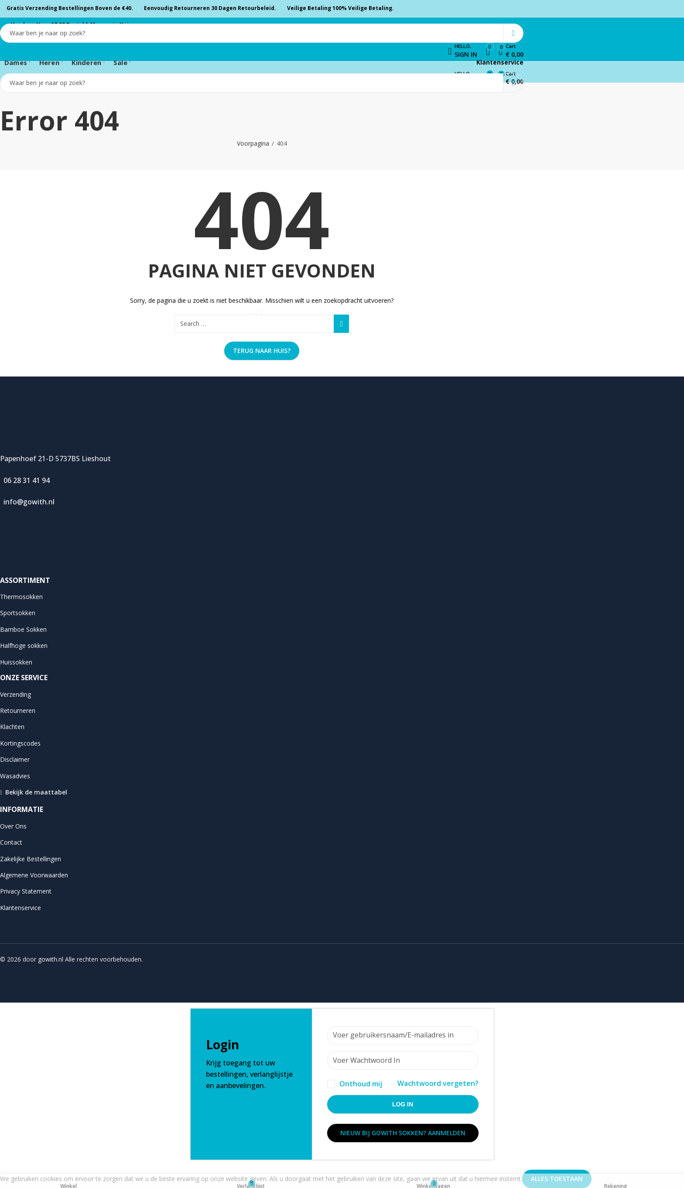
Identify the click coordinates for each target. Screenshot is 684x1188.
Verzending (15, 694)
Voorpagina (253, 143)
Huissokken (16, 662)
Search (513, 33)
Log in (402, 1104)
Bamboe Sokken (23, 629)
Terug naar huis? (262, 350)
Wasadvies (15, 776)
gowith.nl (50, 959)
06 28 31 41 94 (25, 480)
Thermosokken (21, 596)
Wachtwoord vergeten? (438, 1083)
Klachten (12, 726)
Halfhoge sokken (24, 645)
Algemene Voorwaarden (34, 875)
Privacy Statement (25, 891)
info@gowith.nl (27, 502)
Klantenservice (499, 62)
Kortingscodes (20, 743)
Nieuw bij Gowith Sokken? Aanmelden (402, 1133)
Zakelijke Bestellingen (30, 859)
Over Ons (13, 826)
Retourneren (17, 710)
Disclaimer (15, 759)
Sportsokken (17, 613)
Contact (11, 842)
